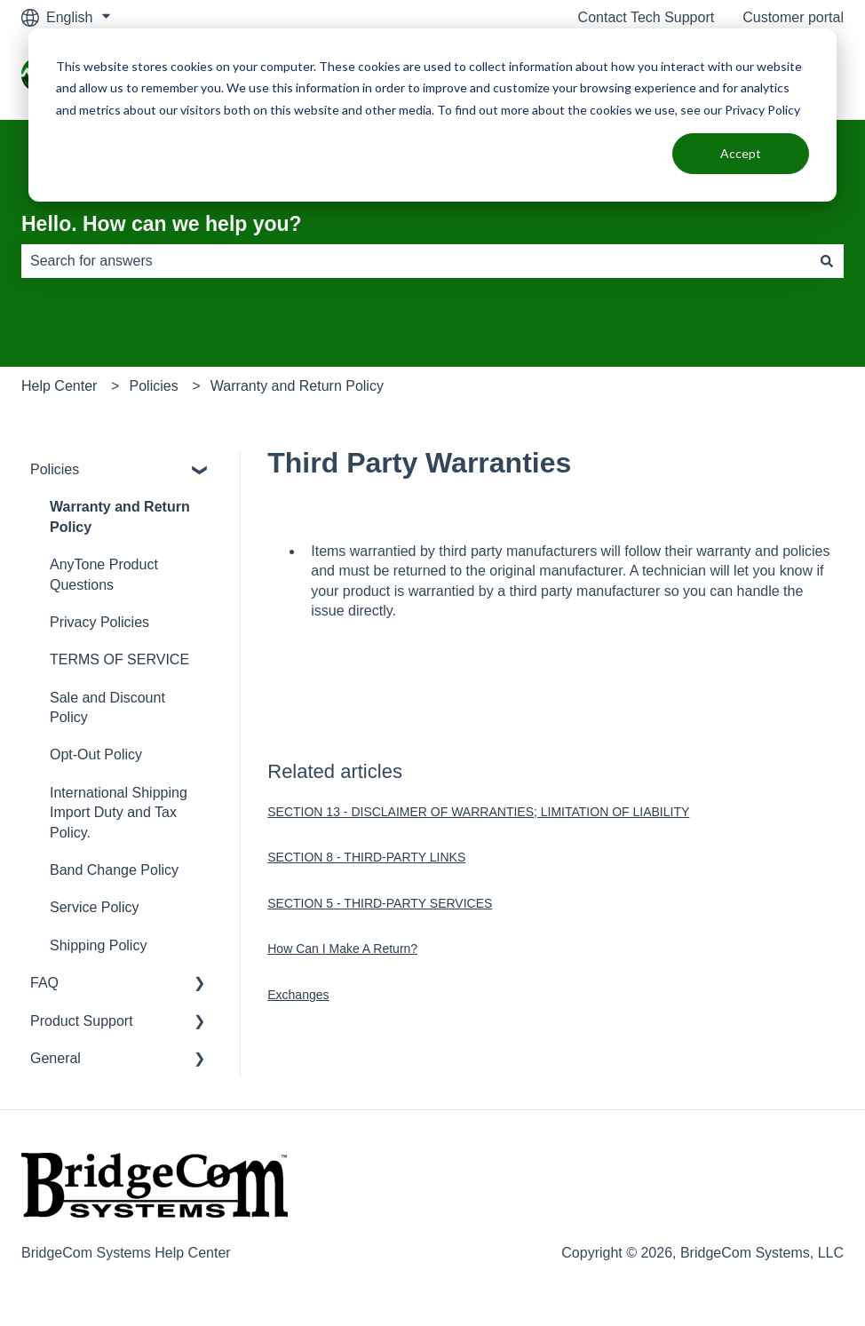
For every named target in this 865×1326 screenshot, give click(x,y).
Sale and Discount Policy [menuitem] (107, 707)
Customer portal (793, 17)
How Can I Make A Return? (342, 948)
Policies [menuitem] (54, 469)
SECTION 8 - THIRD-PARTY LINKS (366, 857)
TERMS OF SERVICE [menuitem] (119, 659)
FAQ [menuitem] (44, 982)
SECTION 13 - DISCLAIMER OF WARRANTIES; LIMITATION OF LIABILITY (478, 812)
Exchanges (298, 995)
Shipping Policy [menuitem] (98, 945)
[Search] (827, 261)
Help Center (59, 385)
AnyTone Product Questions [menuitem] (104, 574)
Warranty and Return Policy (297, 385)
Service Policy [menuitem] (94, 907)
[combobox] (415, 261)
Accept (740, 153)
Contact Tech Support (646, 17)
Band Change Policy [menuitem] (114, 869)
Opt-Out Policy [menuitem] (96, 754)
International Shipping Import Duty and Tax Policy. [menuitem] (118, 812)
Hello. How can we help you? (161, 223)
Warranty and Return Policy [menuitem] (120, 516)
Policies (154, 385)
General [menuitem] (55, 1058)
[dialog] (432, 115)
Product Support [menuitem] (81, 1020)
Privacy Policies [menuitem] (99, 622)
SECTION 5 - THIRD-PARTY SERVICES (379, 903)
